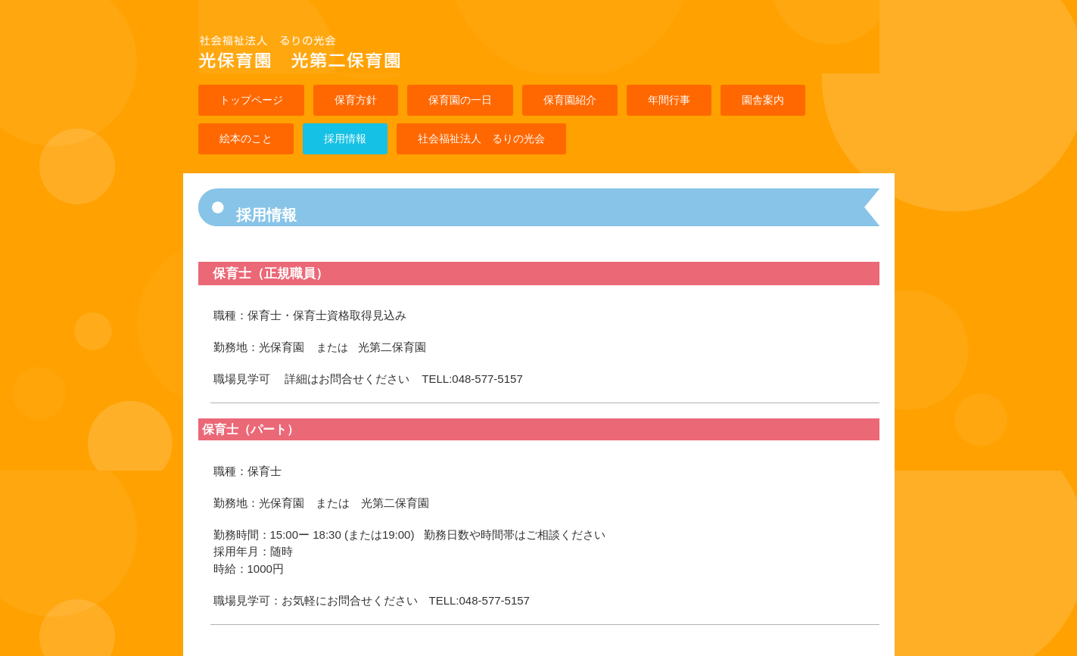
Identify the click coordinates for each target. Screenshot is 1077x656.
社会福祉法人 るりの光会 (481, 138)
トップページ (251, 100)
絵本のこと (245, 138)
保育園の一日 (460, 100)
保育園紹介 (569, 100)
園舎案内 (763, 100)
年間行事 (669, 100)
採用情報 (345, 138)
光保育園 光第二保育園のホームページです (358, 67)
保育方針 (356, 100)
